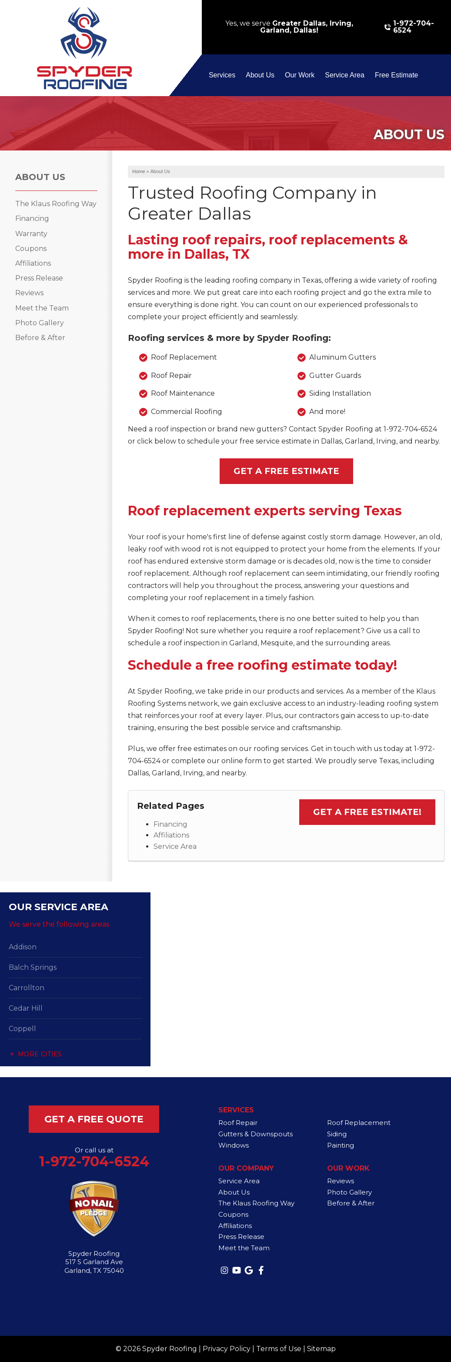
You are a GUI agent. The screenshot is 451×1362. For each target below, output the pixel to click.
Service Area (344, 75)
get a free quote (94, 1119)
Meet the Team (42, 308)
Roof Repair (237, 1122)
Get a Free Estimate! (367, 812)
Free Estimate (396, 75)
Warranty (31, 234)
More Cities (40, 1054)
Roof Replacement (359, 1122)
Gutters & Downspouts (255, 1134)
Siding (337, 1134)
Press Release (39, 278)
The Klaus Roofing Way (56, 204)
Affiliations (171, 835)
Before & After (40, 338)
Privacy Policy (227, 1349)
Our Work (299, 75)
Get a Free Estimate (286, 471)
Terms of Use (278, 1349)
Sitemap (321, 1349)
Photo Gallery (39, 323)
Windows (233, 1145)
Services (222, 75)
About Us (260, 75)
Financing (170, 824)
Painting (340, 1145)
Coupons (31, 248)
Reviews (29, 293)
